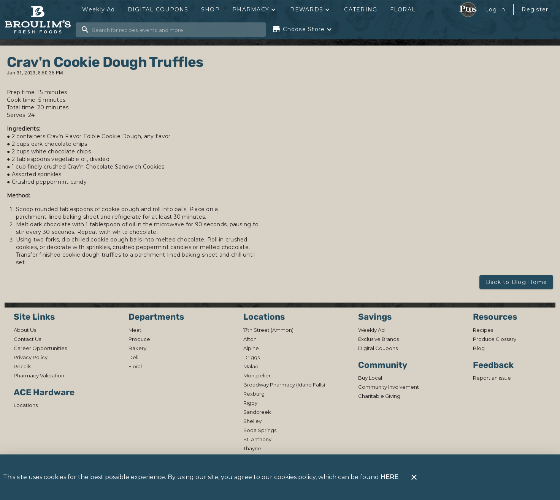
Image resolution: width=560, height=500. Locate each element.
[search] (176, 30)
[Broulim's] (40, 20)
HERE (389, 477)
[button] (255, 9)
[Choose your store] (303, 29)
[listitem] (25, 329)
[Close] (414, 477)
